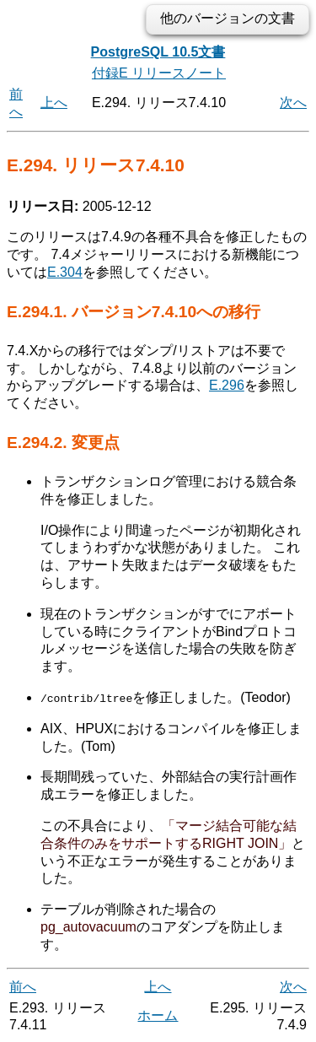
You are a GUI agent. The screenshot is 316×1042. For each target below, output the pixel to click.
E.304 (65, 272)
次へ (293, 102)
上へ (53, 102)
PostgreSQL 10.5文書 (158, 52)
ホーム (157, 1015)
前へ (22, 987)
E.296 (226, 385)
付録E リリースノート (159, 73)
